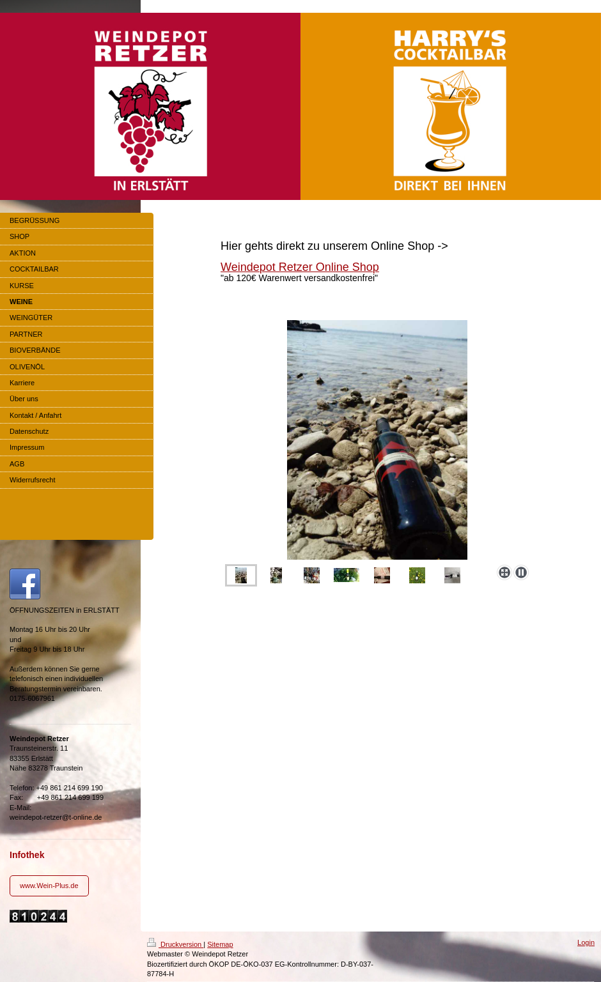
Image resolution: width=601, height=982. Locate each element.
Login (586, 942)
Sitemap (220, 944)
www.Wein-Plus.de (49, 885)
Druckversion (175, 944)
